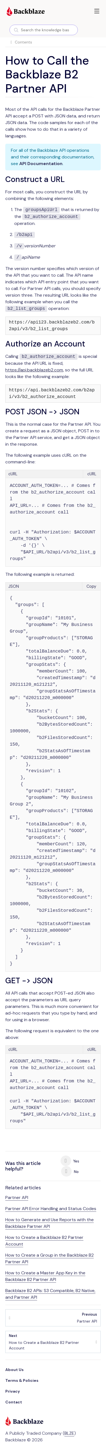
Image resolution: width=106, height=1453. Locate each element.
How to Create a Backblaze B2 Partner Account (51, 1342)
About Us (14, 1369)
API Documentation (40, 163)
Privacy (12, 1391)
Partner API (16, 1197)
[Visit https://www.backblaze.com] (26, 12)
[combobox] (43, 30)
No (70, 1171)
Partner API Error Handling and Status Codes (50, 1208)
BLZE (69, 1433)
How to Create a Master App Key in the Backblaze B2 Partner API (45, 1276)
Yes (70, 1161)
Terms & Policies (21, 1380)
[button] (96, 11)
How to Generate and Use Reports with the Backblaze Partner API (49, 1223)
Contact (13, 1402)
